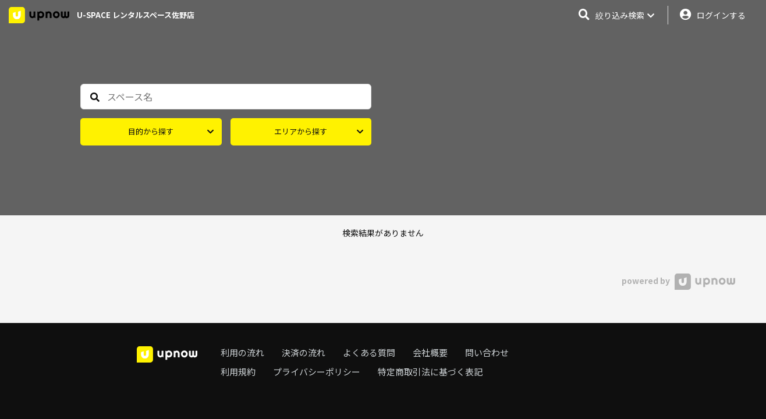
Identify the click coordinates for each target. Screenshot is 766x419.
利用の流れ (242, 352)
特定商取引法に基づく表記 (430, 371)
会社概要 (430, 352)
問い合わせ (487, 352)
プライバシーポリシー (316, 371)
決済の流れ (303, 352)
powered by (678, 280)
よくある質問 (369, 352)
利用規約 (238, 371)
